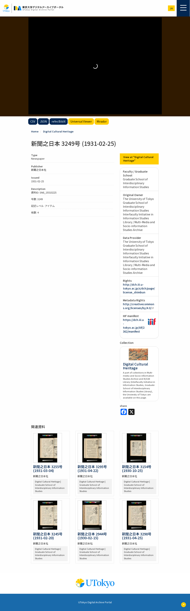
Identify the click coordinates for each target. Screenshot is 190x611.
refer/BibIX (59, 121)
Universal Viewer (81, 121)
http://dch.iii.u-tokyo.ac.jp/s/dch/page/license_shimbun (139, 288)
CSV (32, 121)
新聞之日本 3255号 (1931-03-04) (47, 468)
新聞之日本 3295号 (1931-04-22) (92, 468)
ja (171, 8)
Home (34, 131)
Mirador (102, 121)
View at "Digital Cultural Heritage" (138, 158)
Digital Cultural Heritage (58, 131)
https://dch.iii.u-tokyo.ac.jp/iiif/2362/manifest (134, 325)
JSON (43, 121)
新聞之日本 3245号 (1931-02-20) (47, 535)
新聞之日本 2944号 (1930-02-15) (92, 535)
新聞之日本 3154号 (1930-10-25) (136, 468)
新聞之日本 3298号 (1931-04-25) (136, 535)
